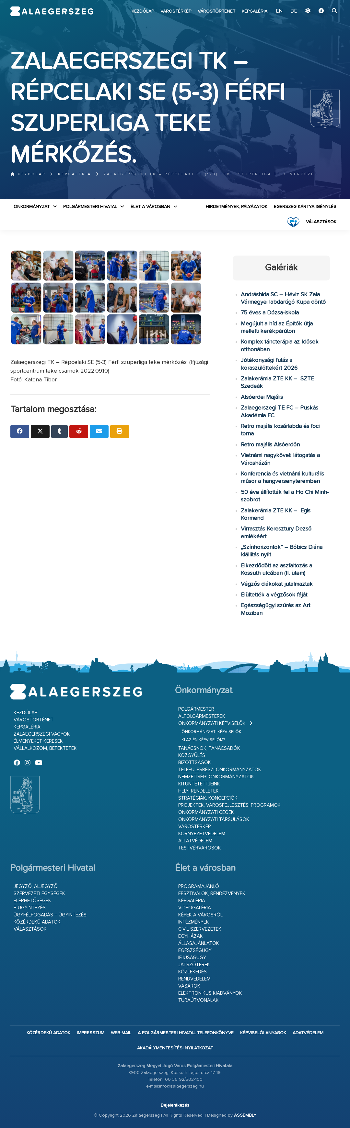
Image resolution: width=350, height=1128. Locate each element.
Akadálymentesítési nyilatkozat (175, 1048)
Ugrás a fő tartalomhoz (323, 3)
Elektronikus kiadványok (210, 993)
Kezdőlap (143, 11)
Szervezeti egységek (39, 893)
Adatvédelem (308, 1033)
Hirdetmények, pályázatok (236, 206)
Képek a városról (200, 915)
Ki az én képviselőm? (203, 740)
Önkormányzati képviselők (212, 723)
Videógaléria (194, 907)
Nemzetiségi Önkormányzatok (216, 776)
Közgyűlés (191, 755)
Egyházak (190, 936)
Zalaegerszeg (51, 11)
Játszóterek (194, 964)
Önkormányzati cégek (206, 812)
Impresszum (90, 1033)
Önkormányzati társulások (213, 819)
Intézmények (193, 922)
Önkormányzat (32, 206)
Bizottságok (194, 762)
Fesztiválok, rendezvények (211, 893)
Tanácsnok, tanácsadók (209, 748)
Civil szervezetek (199, 929)
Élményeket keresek (38, 741)
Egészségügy (195, 950)
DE (294, 11)
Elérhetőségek (32, 900)
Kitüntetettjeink (199, 784)
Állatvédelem (195, 840)
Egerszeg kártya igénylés (305, 206)
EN (279, 11)
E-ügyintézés (30, 907)
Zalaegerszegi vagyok (42, 734)
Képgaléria (254, 11)
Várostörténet (216, 11)
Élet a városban (150, 206)
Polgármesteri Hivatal (90, 206)
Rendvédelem (194, 979)
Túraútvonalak (198, 1000)
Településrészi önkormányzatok (219, 769)
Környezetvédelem (201, 833)
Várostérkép (175, 11)
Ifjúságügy (192, 957)
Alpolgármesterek (201, 716)
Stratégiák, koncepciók (208, 798)
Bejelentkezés (175, 1105)
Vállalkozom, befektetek (45, 748)
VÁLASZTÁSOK (321, 222)
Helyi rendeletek (198, 791)
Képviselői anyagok (263, 1033)
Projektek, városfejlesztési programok (229, 805)
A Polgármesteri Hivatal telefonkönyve (186, 1033)
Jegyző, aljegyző (36, 886)
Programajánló (198, 886)
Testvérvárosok (199, 848)
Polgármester (196, 709)
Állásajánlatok (198, 943)
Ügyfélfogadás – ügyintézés (50, 915)
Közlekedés (192, 971)
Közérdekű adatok (37, 922)
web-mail (121, 1033)
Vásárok (189, 986)
